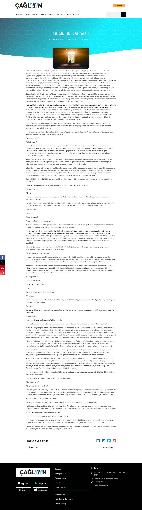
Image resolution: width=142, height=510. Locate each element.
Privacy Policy (60, 504)
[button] (98, 440)
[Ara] (123, 14)
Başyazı (19, 14)
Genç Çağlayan (73, 14)
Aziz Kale (59, 39)
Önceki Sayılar (47, 14)
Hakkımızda (60, 494)
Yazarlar (60, 14)
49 (76, 39)
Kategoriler (31, 14)
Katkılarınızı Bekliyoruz (64, 499)
